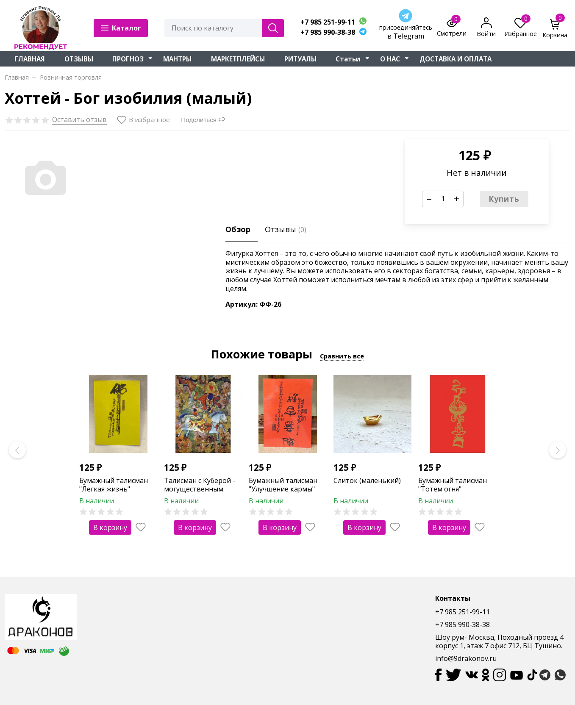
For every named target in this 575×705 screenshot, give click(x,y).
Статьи (348, 59)
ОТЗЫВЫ (78, 59)
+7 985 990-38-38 (327, 32)
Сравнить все (342, 356)
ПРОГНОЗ (128, 59)
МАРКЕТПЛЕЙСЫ (238, 59)
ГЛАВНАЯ (29, 59)
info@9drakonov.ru (466, 658)
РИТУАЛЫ (300, 59)
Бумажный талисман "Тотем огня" (452, 485)
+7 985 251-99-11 (327, 22)
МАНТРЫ (177, 59)
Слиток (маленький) (367, 480)
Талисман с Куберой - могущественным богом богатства (199, 489)
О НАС (390, 59)
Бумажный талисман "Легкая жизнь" (113, 485)
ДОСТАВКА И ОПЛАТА (455, 59)
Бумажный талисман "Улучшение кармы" (283, 485)
